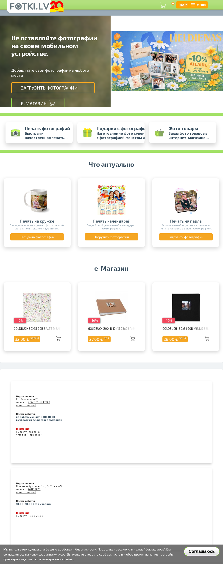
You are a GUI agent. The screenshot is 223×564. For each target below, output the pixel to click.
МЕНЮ (198, 4)
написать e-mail (26, 404)
